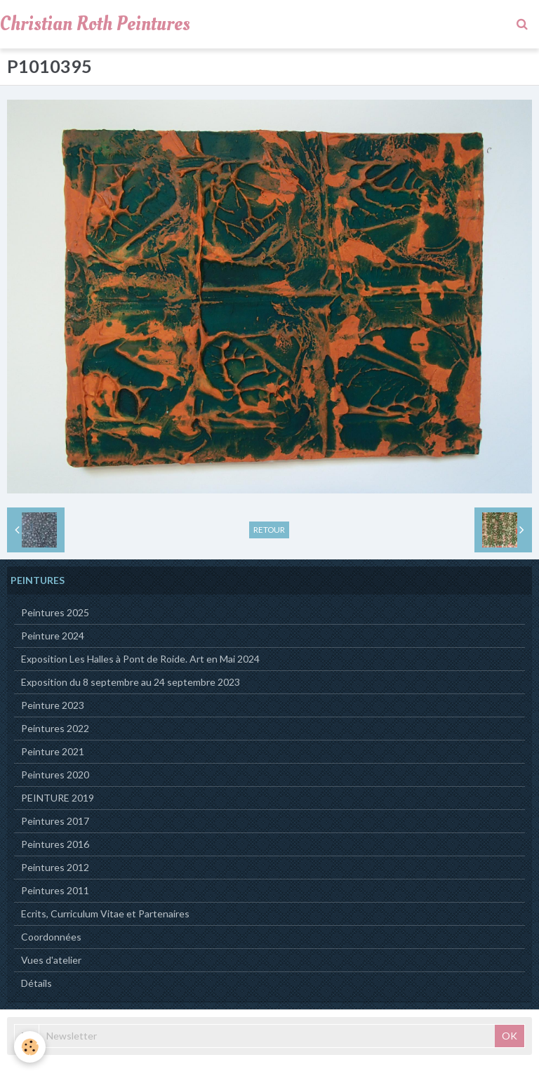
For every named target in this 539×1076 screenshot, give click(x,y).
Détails (36, 983)
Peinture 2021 (52, 751)
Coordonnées (51, 937)
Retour (269, 529)
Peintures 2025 (55, 612)
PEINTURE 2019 (57, 798)
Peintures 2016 (55, 844)
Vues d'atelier (51, 960)
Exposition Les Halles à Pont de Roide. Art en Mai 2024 (140, 659)
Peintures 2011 (55, 890)
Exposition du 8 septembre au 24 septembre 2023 (130, 682)
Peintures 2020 (55, 775)
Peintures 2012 (55, 867)
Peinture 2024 (52, 636)
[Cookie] (30, 1047)
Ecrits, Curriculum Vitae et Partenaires (105, 913)
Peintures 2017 (55, 821)
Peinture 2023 (52, 705)
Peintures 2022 (55, 728)
